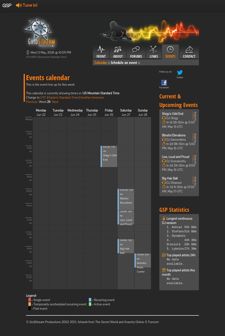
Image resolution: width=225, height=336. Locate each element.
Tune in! (26, 5)
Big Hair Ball (170, 178)
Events (170, 52)
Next (55, 102)
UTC (43, 97)
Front (101, 52)
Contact (189, 52)
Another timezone (92, 97)
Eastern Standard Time (63, 97)
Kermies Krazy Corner (141, 267)
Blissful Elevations (174, 135)
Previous (32, 102)
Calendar (101, 62)
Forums (136, 52)
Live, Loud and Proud (175, 157)
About (118, 52)
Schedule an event (124, 62)
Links (154, 52)
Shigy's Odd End (172, 114)
